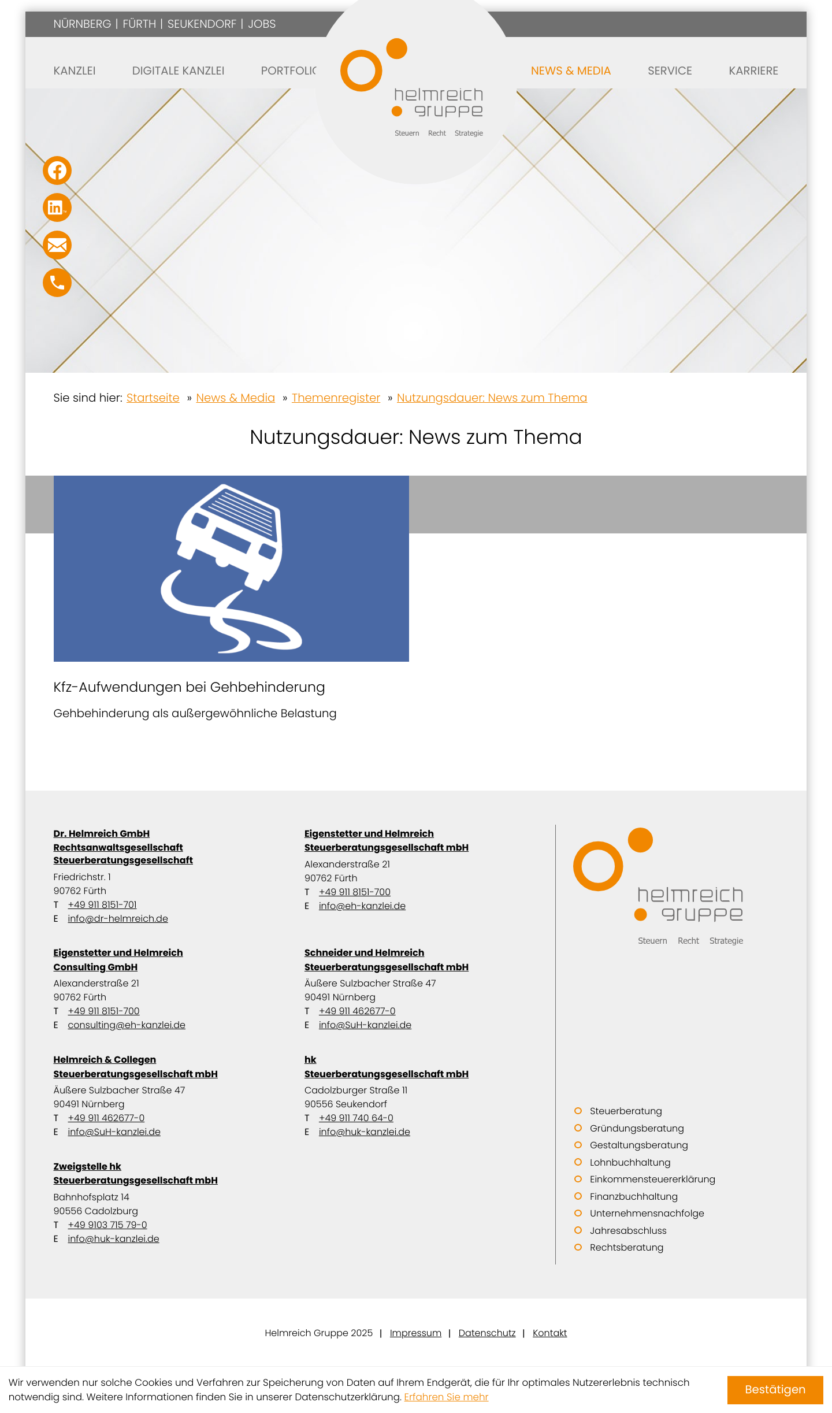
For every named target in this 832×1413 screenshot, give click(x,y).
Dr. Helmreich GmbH (165, 847)
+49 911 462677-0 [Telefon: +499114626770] (357, 1011)
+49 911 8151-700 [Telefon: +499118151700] (355, 892)
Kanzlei (75, 70)
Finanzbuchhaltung (634, 1196)
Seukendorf (202, 24)
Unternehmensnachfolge (647, 1213)
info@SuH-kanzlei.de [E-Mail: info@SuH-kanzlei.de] (365, 1025)
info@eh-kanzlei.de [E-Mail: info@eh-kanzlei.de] (362, 906)
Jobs (262, 24)
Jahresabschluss (628, 1230)
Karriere (753, 70)
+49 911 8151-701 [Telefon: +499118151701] (102, 904)
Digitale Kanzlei (178, 70)
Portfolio (291, 70)
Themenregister (336, 398)
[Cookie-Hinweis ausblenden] (775, 1390)
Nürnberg (83, 24)
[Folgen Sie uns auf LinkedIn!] (57, 207)
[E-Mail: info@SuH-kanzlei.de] (57, 245)
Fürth (139, 24)
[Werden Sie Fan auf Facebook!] (57, 170)
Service (670, 70)
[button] (57, 282)
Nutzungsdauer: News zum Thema (492, 398)
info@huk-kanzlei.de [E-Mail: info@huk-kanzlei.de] (364, 1131)
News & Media (571, 70)
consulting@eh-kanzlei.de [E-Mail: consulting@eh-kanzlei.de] (126, 1025)
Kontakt (550, 1333)
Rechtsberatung (626, 1247)
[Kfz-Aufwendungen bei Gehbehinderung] (231, 599)
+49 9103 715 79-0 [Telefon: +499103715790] (107, 1225)
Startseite (153, 398)
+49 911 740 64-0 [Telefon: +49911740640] (356, 1118)
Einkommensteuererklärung (652, 1179)
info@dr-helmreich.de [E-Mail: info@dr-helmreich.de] (118, 918)
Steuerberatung (626, 1111)
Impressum (415, 1333)
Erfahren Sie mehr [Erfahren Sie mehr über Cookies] (446, 1397)
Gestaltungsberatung (639, 1145)
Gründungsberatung (637, 1128)
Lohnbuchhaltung (630, 1162)
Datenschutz (487, 1333)
